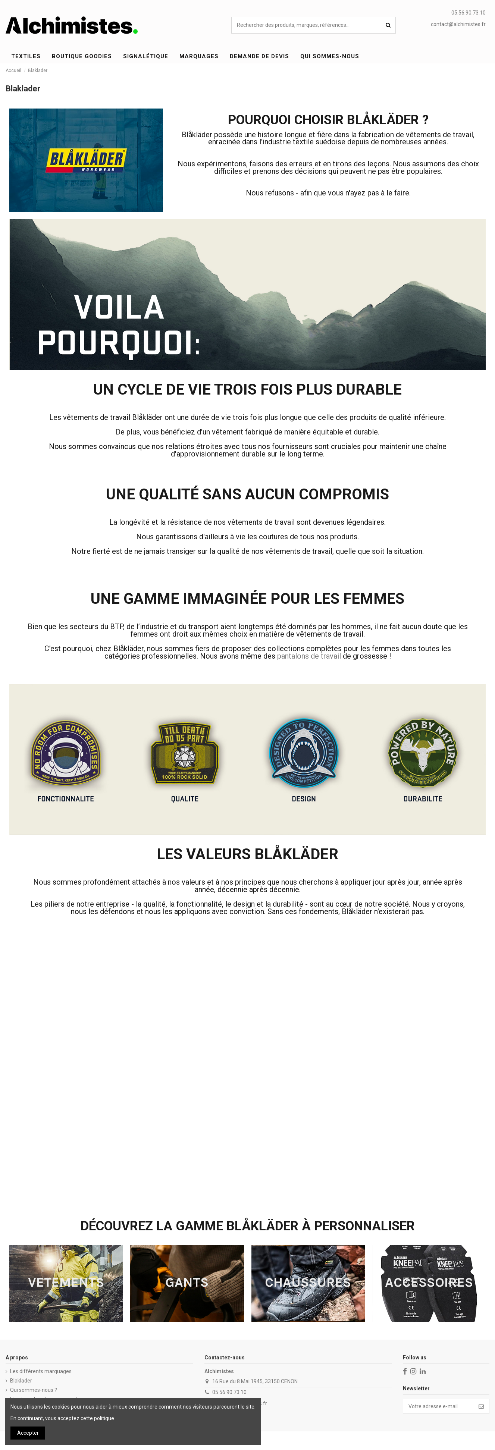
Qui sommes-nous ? (33, 1390)
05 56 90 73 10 (229, 1392)
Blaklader (21, 1381)
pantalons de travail (309, 656)
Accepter (28, 1433)
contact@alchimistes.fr (458, 24)
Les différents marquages (41, 1371)
